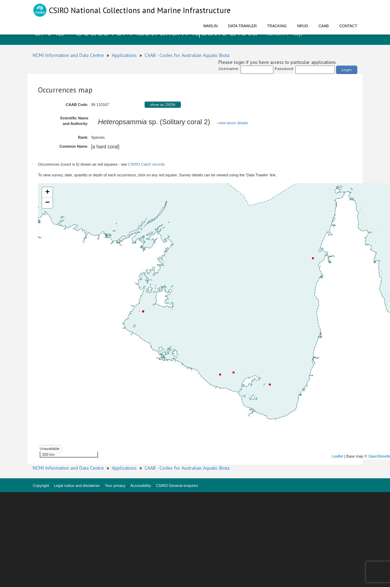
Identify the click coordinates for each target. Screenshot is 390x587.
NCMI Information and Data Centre (68, 55)
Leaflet (337, 456)
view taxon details (233, 123)
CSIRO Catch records (146, 164)
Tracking (277, 26)
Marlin (210, 26)
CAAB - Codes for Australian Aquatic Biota (187, 55)
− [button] (47, 203)
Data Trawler (242, 26)
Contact (348, 26)
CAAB (324, 26)
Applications (124, 55)
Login (347, 69)
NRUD (302, 26)
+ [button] (47, 192)
